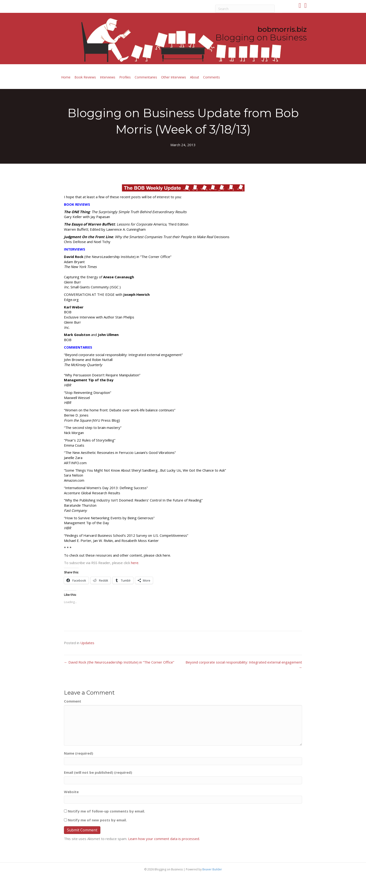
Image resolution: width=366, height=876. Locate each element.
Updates (87, 642)
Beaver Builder (212, 869)
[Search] (245, 9)
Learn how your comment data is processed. (164, 838)
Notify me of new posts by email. (97, 820)
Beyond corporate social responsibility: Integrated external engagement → (244, 665)
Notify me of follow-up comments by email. (106, 811)
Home (65, 77)
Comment (72, 701)
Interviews (107, 77)
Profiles (125, 77)
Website (71, 791)
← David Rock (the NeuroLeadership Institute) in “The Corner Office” (119, 662)
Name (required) (78, 753)
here (134, 562)
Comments (211, 77)
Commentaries (146, 77)
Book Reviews (85, 77)
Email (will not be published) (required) (98, 772)
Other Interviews (173, 77)
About (194, 77)
